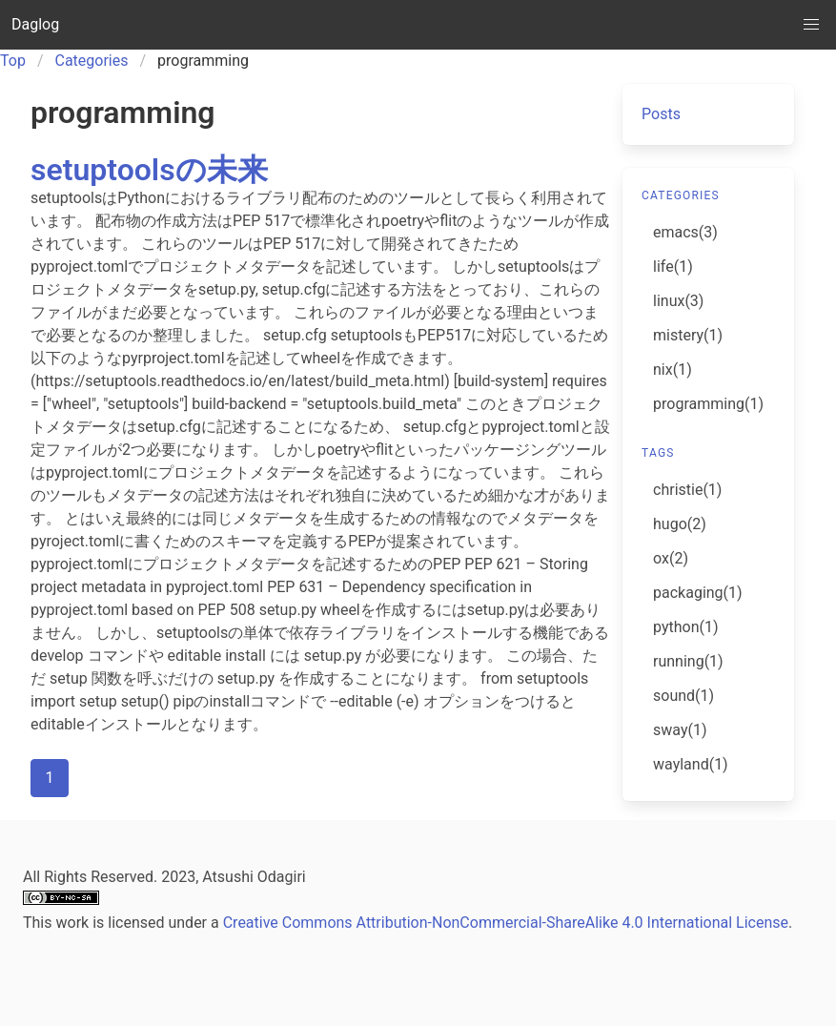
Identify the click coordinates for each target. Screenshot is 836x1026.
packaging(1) (698, 593)
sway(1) (679, 730)
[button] (811, 25)
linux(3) (678, 301)
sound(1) (683, 696)
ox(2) (670, 558)
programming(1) (708, 404)
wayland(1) (690, 764)
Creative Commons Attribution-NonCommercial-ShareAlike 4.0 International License (505, 922)
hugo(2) (679, 524)
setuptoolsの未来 (149, 170)
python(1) (686, 627)
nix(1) (672, 369)
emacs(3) (685, 232)
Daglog (35, 24)
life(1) (673, 266)
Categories (92, 60)
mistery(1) (688, 335)
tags (658, 453)
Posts (661, 114)
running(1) (688, 661)
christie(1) (687, 490)
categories (681, 195)
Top (13, 60)
